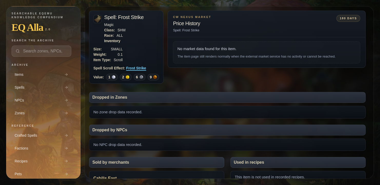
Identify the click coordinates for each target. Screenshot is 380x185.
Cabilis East (105, 178)
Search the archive (33, 40)
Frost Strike (136, 68)
